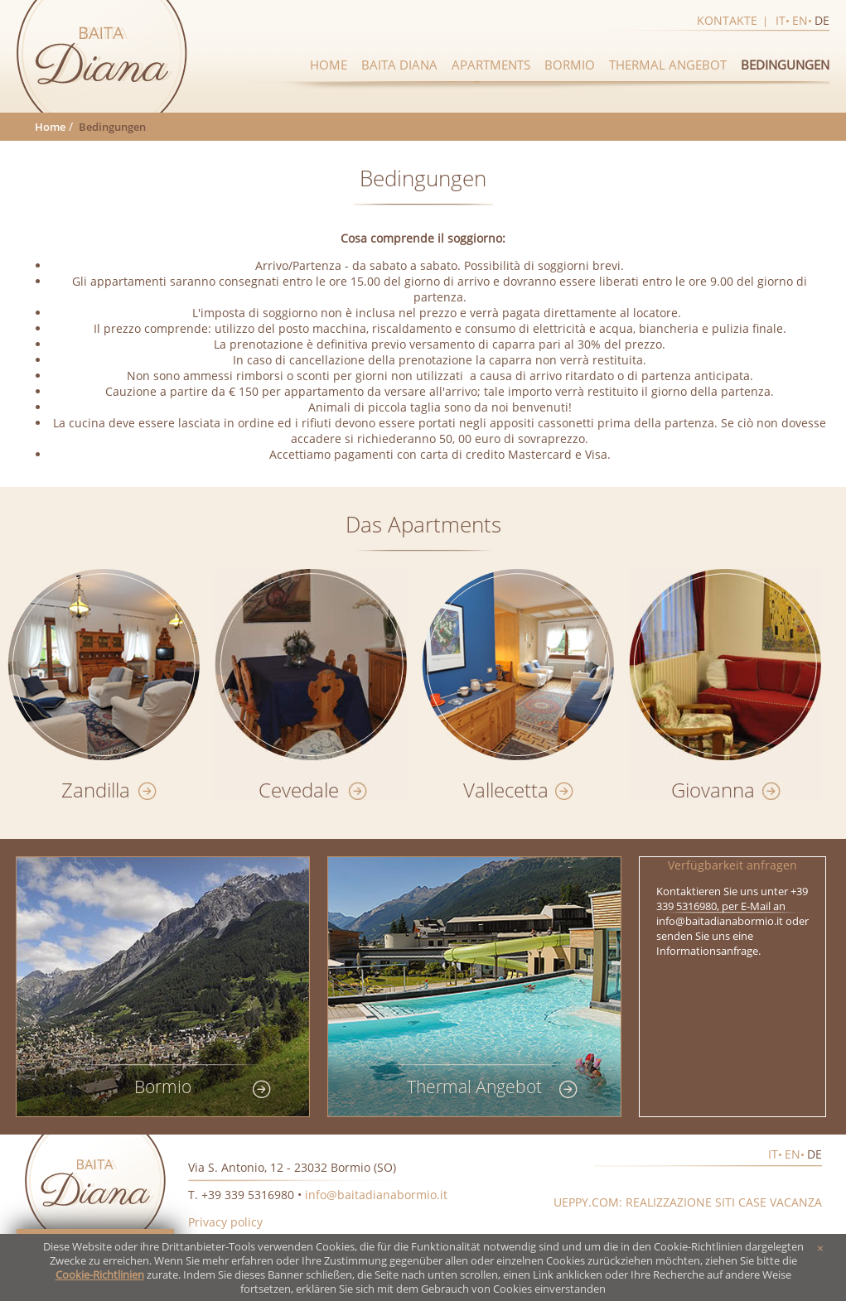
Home (328, 64)
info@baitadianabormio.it (376, 1194)
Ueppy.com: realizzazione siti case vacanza (688, 1202)
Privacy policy (225, 1222)
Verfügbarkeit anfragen (732, 865)
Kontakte (727, 20)
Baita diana (399, 64)
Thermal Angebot (668, 64)
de (822, 20)
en (800, 20)
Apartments (491, 64)
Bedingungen (785, 64)
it (781, 20)
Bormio (569, 64)
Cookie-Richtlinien (100, 1275)
